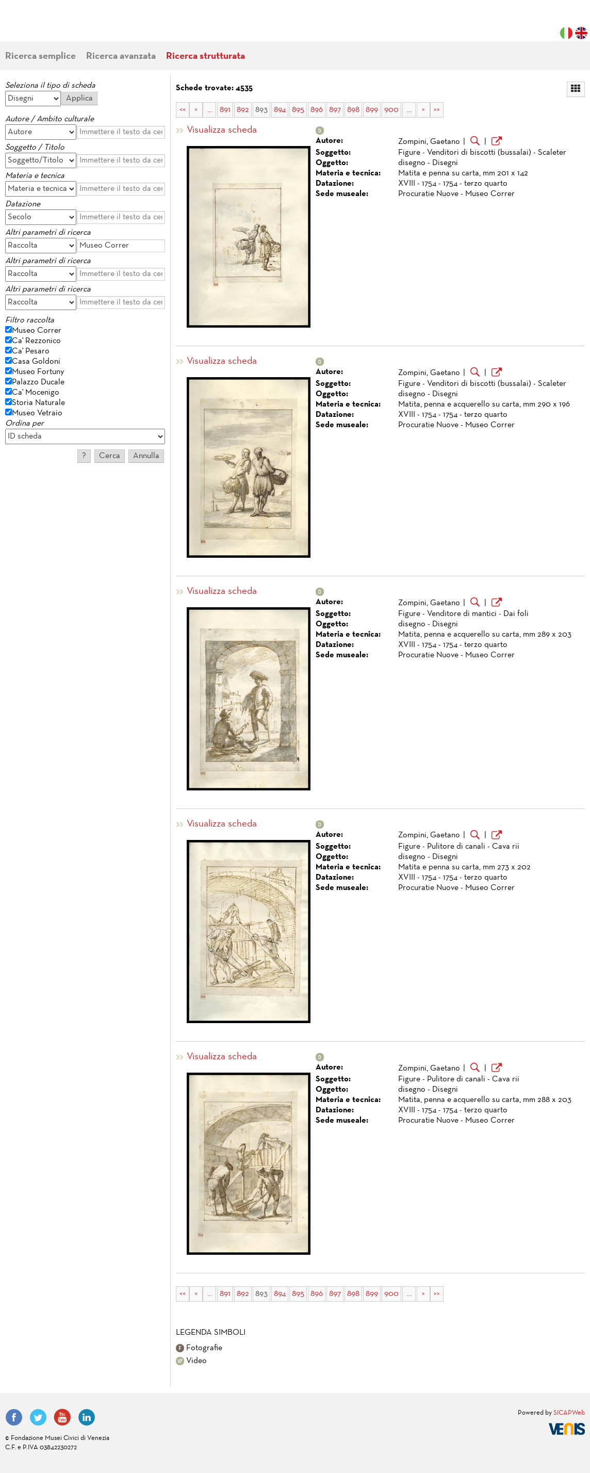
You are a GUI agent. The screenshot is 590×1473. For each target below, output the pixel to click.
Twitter (38, 1417)
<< (182, 110)
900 (391, 110)
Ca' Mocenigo (35, 392)
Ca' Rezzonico (36, 341)
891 (225, 110)
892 (243, 110)
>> (437, 110)
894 (280, 110)
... (209, 110)
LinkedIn (86, 1417)
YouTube (62, 1417)
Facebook (14, 1417)
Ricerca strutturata (205, 56)
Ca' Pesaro (31, 351)
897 (335, 110)
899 (372, 110)
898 (353, 110)
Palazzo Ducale (38, 382)
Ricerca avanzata (121, 56)
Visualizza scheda (222, 130)
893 (261, 110)
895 (298, 110)
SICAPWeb (569, 1413)
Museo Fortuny (38, 372)
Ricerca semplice (40, 56)
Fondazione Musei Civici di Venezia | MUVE (47, 25)
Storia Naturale (38, 403)
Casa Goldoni (36, 361)
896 (316, 110)
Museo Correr (36, 330)
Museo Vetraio (37, 413)
